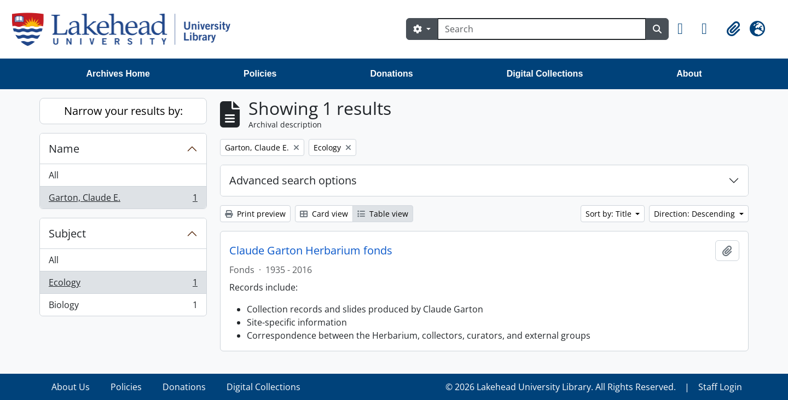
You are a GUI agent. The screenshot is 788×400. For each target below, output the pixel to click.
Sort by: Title (610, 213)
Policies (260, 73)
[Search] (541, 29)
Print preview (255, 213)
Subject (67, 233)
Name (64, 148)
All (54, 175)
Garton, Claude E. (123, 199)
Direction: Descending (695, 213)
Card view (324, 213)
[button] (685, 29)
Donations (391, 73)
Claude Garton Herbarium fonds (310, 250)
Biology (123, 307)
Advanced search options (293, 180)
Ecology (123, 285)
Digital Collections (545, 73)
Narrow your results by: (123, 110)
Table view (382, 213)
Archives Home (118, 73)
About (689, 73)
